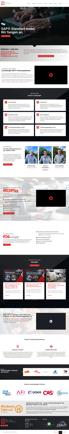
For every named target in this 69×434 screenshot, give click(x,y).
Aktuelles (45, 3)
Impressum (56, 432)
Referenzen (40, 3)
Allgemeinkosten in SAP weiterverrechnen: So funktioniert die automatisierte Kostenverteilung (55, 34)
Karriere (55, 3)
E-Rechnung (53, 16)
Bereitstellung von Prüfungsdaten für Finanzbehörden (15, 199)
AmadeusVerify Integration (10, 210)
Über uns (28, 3)
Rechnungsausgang (38, 51)
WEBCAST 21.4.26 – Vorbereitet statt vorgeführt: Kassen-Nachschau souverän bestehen (55, 23)
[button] (18, 199)
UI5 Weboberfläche (8, 208)
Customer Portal (28, 52)
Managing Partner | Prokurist (59, 167)
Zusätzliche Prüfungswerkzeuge (11, 204)
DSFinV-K (6, 201)
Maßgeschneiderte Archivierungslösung (12, 206)
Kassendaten (5, 195)
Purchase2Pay (8, 80)
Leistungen (34, 3)
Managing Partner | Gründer (31, 167)
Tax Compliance (20, 80)
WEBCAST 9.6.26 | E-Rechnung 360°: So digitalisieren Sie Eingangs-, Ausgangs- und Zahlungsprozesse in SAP (54, 12)
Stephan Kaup (31, 166)
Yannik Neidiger (59, 166)
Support (50, 3)
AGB (65, 432)
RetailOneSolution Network (15, 318)
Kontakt (60, 3)
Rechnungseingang (27, 51)
